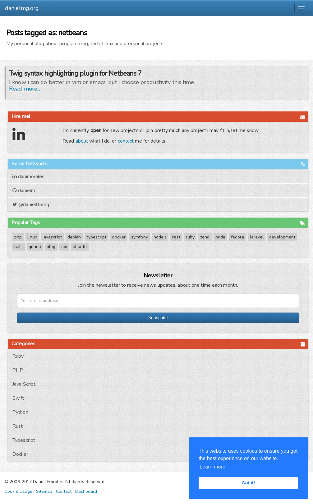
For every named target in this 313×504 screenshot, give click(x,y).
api (64, 247)
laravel (257, 237)
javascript (52, 237)
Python (20, 412)
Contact (64, 491)
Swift (18, 398)
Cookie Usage (18, 491)
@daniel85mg (30, 204)
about (82, 141)
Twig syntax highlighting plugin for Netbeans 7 (75, 73)
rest (176, 237)
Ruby (18, 356)
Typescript (23, 440)
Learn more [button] (212, 466)
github (35, 247)
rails (18, 247)
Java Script (23, 384)
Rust (17, 426)
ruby (190, 237)
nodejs (160, 237)
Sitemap (44, 491)
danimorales (28, 176)
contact (126, 141)
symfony (139, 237)
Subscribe (158, 318)
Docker (20, 454)
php (18, 237)
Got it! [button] (248, 482)
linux (32, 237)
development (282, 237)
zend (204, 237)
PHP (17, 370)
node (220, 237)
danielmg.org (22, 8)
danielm (23, 190)
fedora (237, 237)
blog (51, 247)
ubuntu (80, 247)
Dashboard (86, 491)
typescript (96, 237)
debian (74, 237)
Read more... (24, 88)
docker (119, 237)
